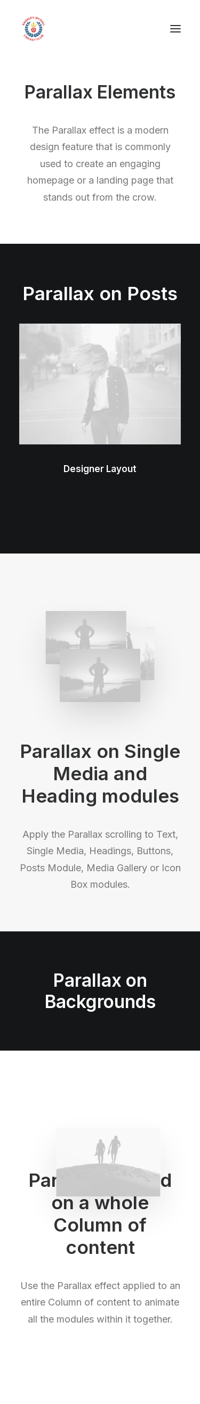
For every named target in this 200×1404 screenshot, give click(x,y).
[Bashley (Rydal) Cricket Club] (33, 28)
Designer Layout (100, 469)
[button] (175, 28)
